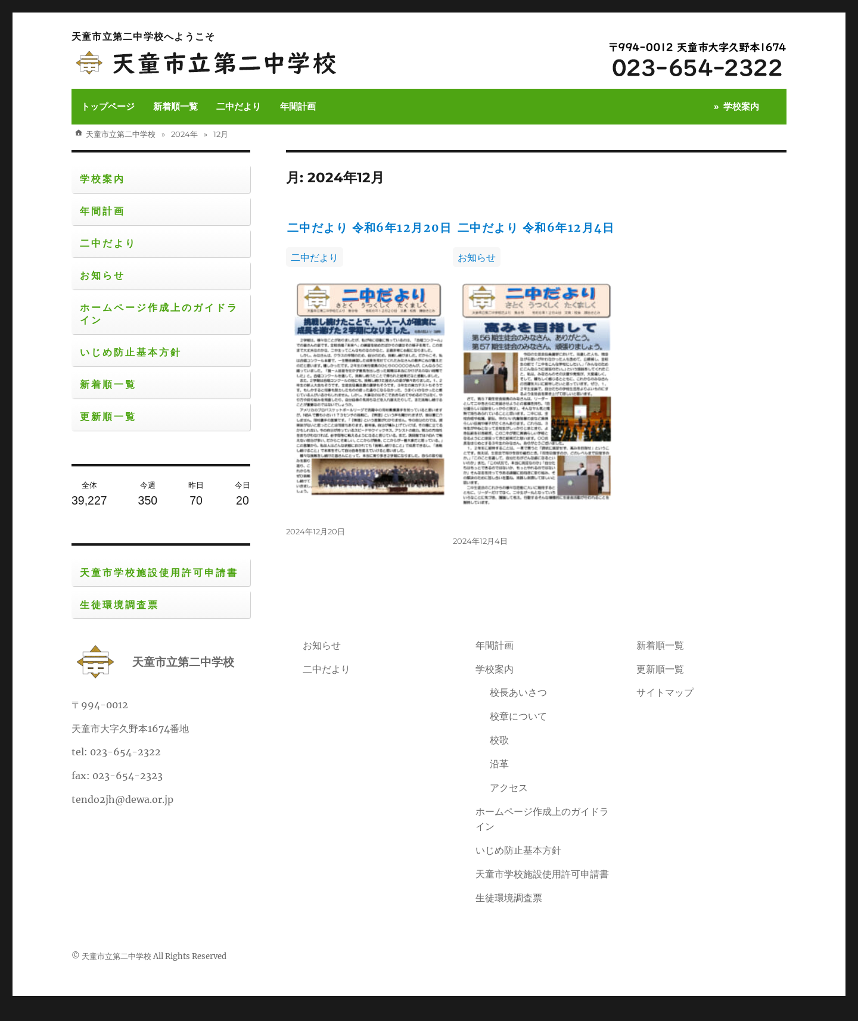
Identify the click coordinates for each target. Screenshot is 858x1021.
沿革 (499, 776)
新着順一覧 (175, 106)
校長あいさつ (518, 705)
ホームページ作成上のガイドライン (159, 314)
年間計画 (298, 106)
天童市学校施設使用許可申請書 (159, 572)
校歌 (499, 752)
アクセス (509, 800)
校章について (518, 728)
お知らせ (486, 281)
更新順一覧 (108, 416)
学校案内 (741, 106)
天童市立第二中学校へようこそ (143, 36)
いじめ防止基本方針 (131, 352)
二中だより (238, 106)
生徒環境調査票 (119, 605)
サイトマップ (665, 705)
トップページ (108, 106)
